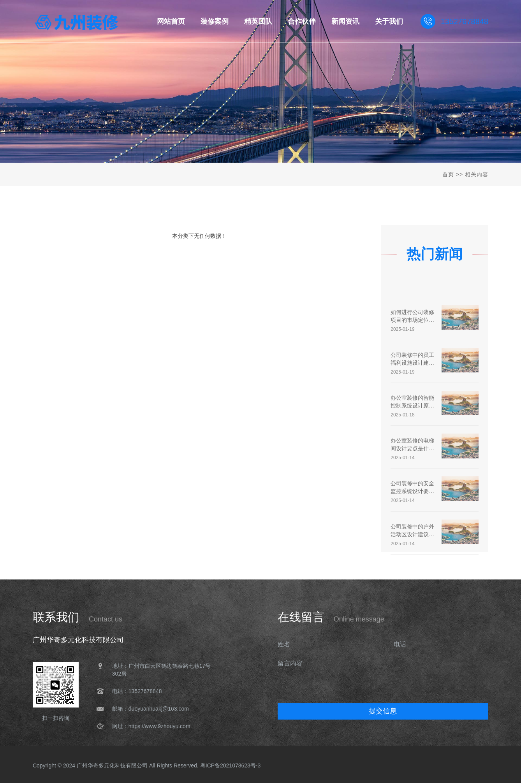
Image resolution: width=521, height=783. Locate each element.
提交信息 (383, 711)
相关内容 (476, 174)
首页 (448, 174)
